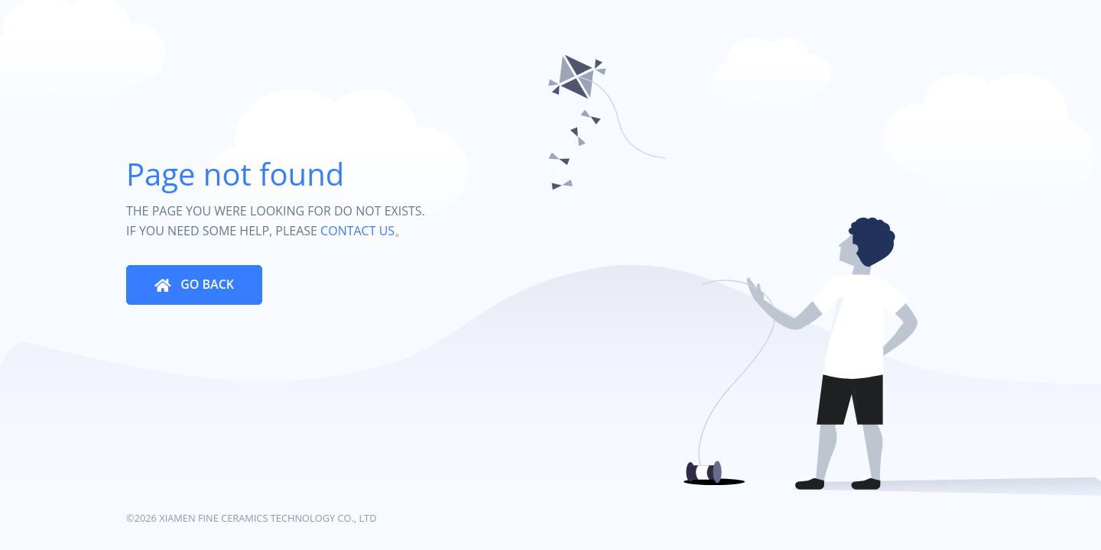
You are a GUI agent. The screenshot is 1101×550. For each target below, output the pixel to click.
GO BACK (205, 284)
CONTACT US (357, 230)
